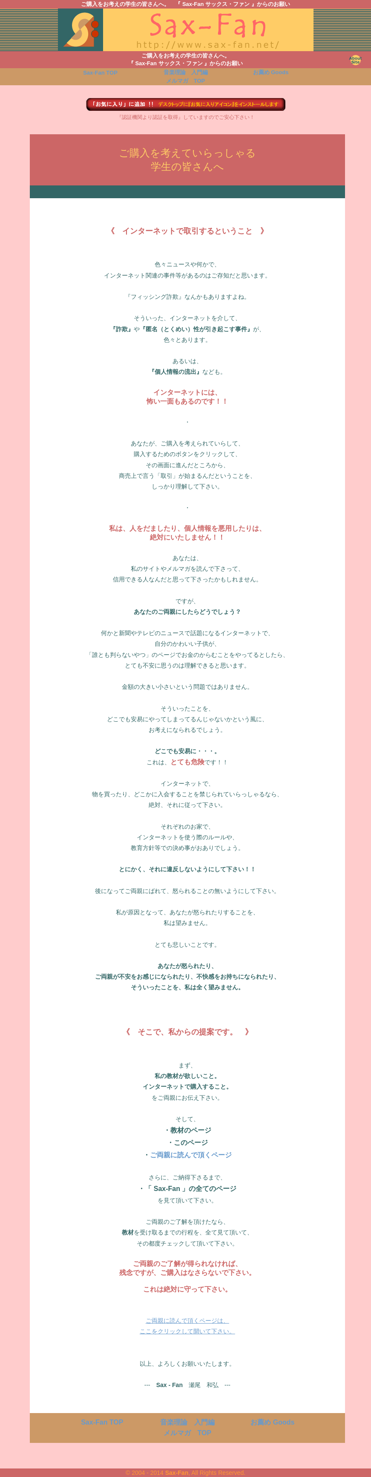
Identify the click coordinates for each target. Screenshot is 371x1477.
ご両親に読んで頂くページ (191, 1155)
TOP (100, 72)
